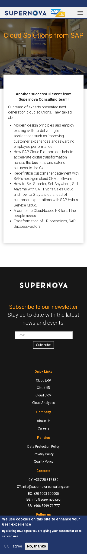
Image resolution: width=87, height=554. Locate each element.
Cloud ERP (43, 380)
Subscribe (43, 345)
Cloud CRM (43, 395)
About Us (43, 421)
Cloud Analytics (43, 403)
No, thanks (36, 546)
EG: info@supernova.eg (43, 499)
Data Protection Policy (43, 446)
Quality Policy (43, 461)
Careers (43, 428)
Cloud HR (43, 388)
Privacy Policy (44, 454)
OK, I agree (13, 546)
